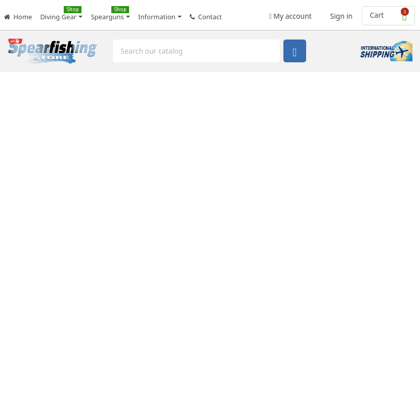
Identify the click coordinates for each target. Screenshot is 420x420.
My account (290, 13)
